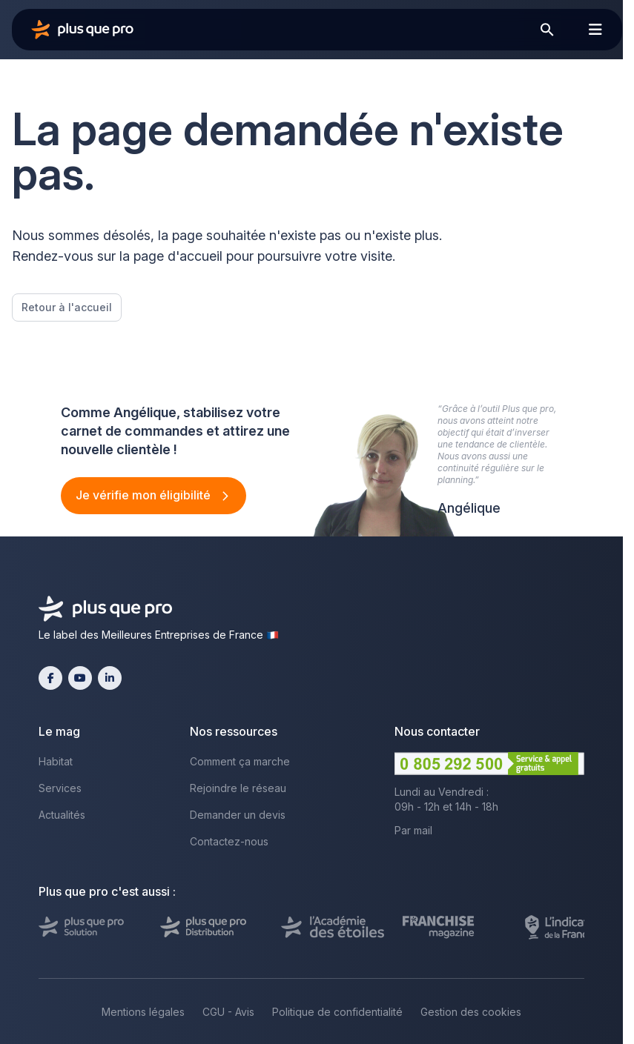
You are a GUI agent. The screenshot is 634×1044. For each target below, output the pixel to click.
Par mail (413, 830)
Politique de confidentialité (337, 1011)
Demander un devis (237, 814)
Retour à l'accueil (67, 307)
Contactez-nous (229, 841)
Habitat (56, 761)
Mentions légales (143, 1011)
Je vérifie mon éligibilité (145, 495)
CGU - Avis (228, 1011)
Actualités (62, 814)
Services (60, 788)
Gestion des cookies (470, 1011)
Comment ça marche (240, 761)
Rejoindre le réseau (238, 788)
